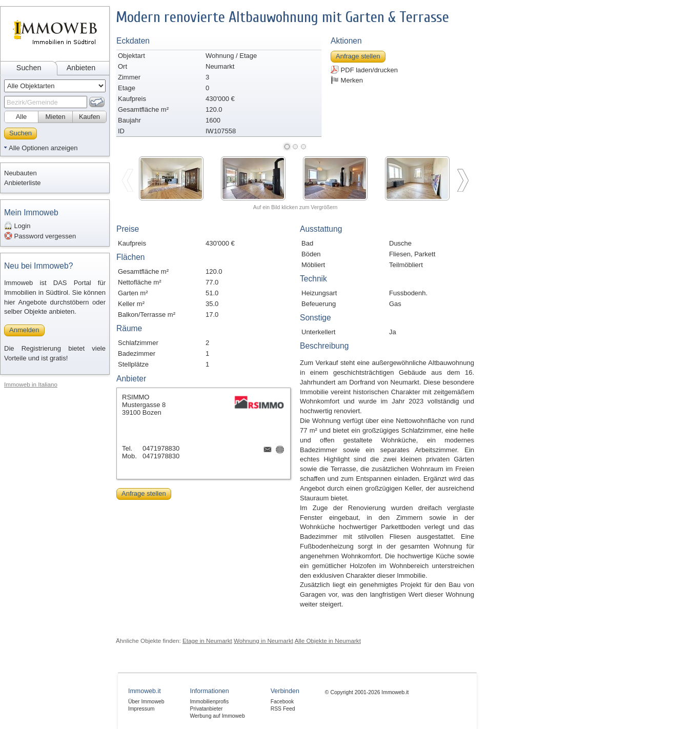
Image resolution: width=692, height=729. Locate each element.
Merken (347, 80)
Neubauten (20, 173)
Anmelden (24, 330)
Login (17, 225)
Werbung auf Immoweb (217, 716)
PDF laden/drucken (364, 70)
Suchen (29, 68)
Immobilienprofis (209, 701)
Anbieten (81, 68)
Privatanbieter (206, 709)
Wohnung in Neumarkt (263, 640)
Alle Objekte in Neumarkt (328, 640)
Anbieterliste (22, 183)
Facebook (282, 701)
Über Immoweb (146, 701)
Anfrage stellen (358, 56)
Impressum (141, 709)
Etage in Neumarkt (207, 640)
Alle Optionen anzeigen (43, 148)
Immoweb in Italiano (30, 384)
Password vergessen (40, 236)
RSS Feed (283, 709)
